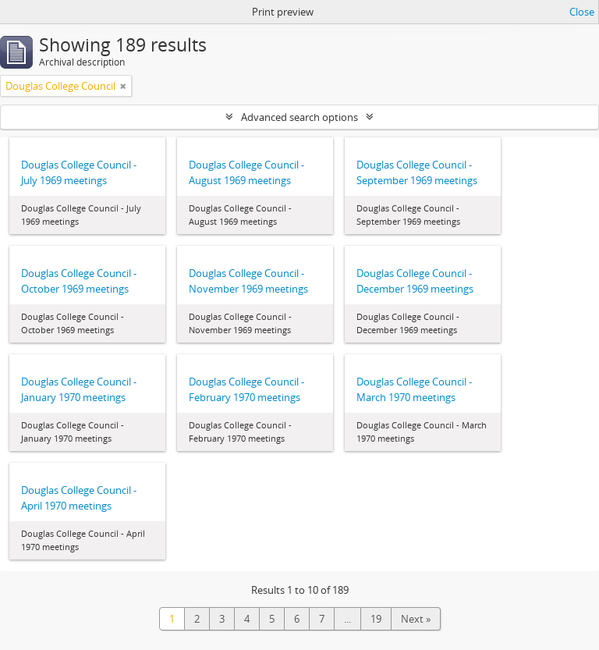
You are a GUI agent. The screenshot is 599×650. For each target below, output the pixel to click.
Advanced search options (299, 117)
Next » (416, 619)
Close (581, 12)
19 (375, 619)
